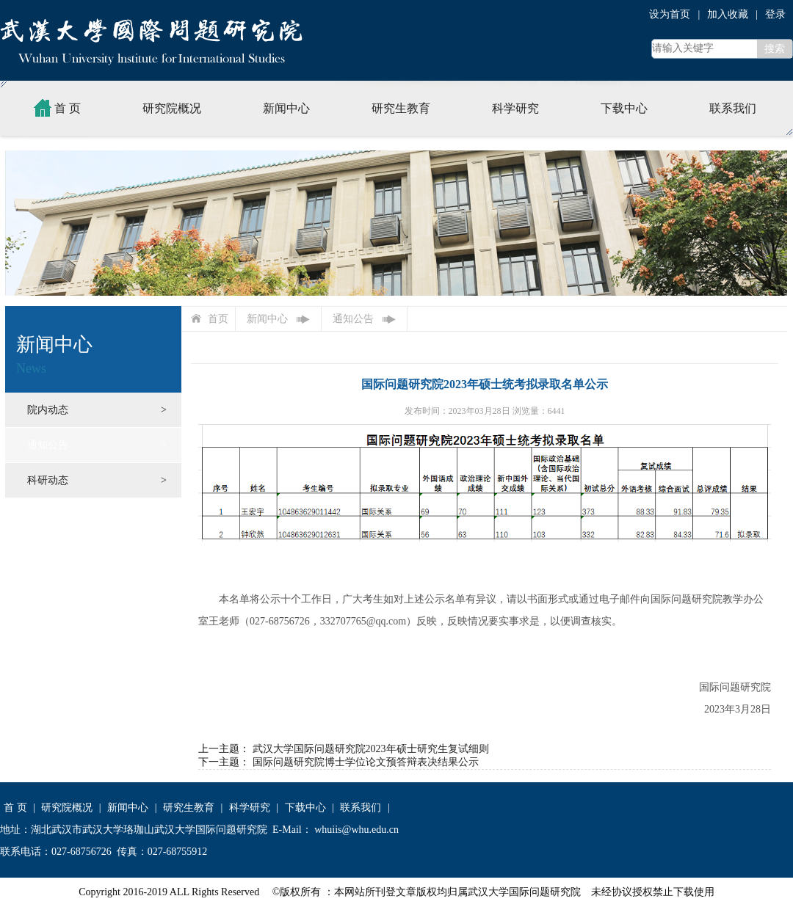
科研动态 (47, 480)
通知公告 (47, 445)
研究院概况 (171, 108)
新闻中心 (286, 108)
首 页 (56, 108)
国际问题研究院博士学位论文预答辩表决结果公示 (366, 762)
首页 (218, 318)
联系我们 (732, 108)
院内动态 (47, 409)
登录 (775, 14)
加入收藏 (727, 14)
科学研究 (515, 108)
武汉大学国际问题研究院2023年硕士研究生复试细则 (371, 748)
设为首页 (669, 14)
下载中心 (624, 108)
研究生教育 (401, 108)
